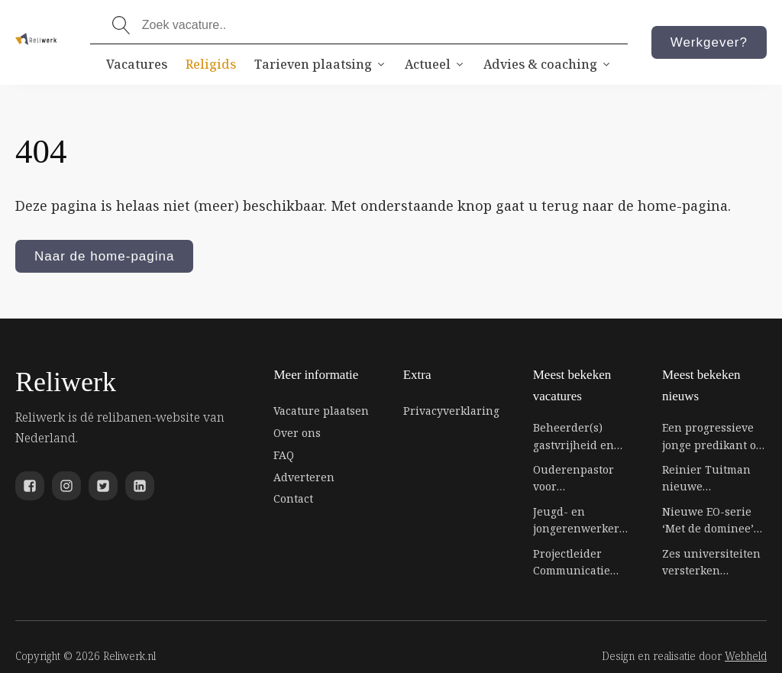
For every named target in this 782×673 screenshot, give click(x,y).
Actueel (435, 64)
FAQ (283, 455)
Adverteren (303, 477)
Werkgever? (709, 42)
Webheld (746, 656)
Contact (293, 498)
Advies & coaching (547, 64)
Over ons (297, 432)
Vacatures (136, 64)
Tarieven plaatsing (320, 64)
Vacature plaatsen (321, 410)
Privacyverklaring (451, 410)
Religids (211, 64)
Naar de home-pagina (104, 256)
